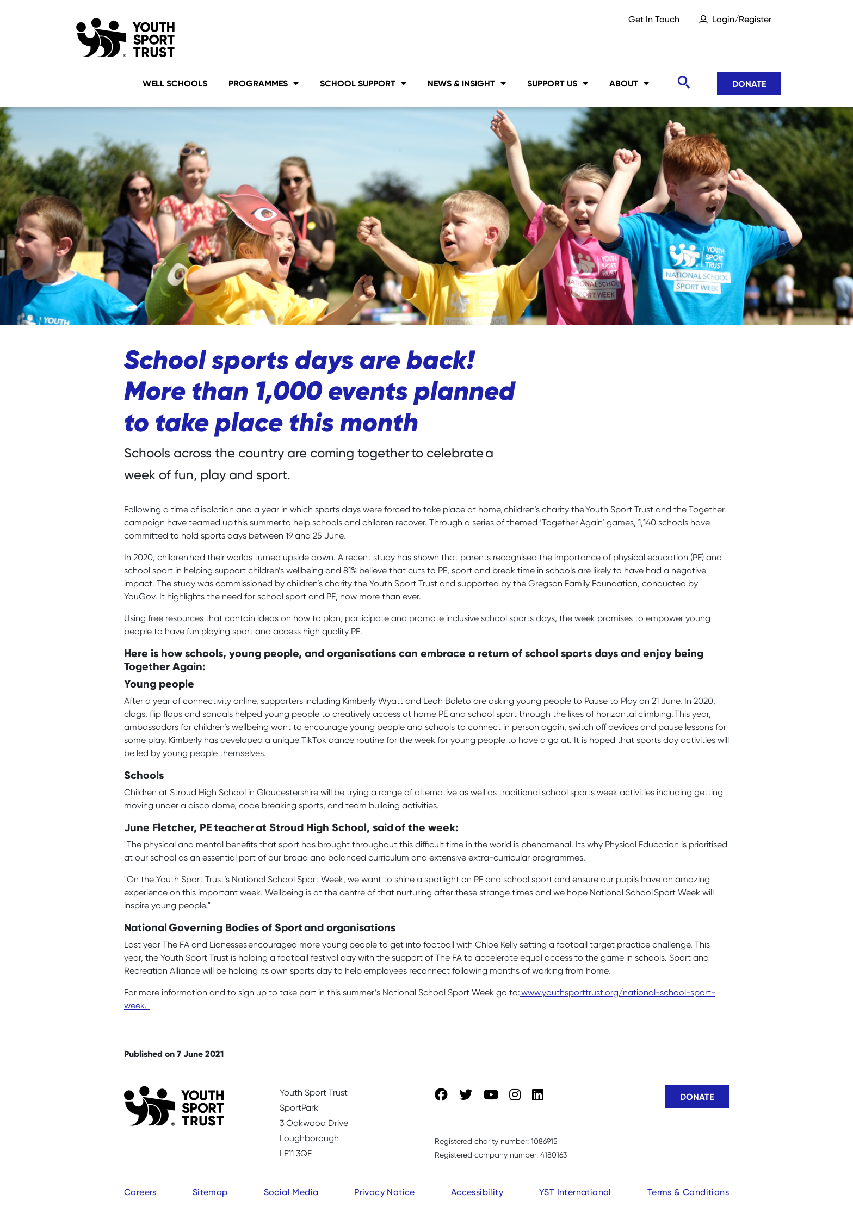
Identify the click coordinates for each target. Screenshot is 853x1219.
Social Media (291, 1192)
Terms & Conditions (688, 1192)
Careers (140, 1192)
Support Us (557, 83)
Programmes (263, 83)
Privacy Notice (384, 1192)
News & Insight (467, 83)
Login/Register (741, 19)
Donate (749, 83)
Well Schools (175, 83)
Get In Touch (653, 19)
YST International (575, 1192)
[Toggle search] (683, 82)
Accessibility (477, 1192)
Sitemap (210, 1192)
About (629, 83)
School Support (363, 83)
